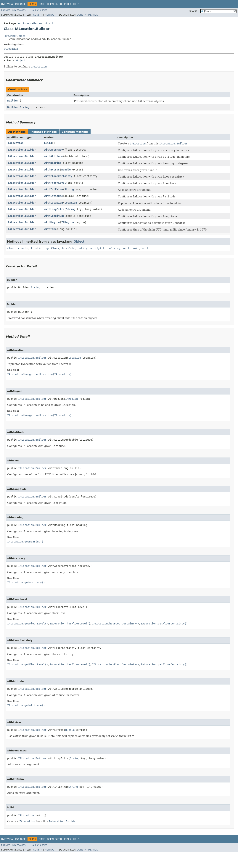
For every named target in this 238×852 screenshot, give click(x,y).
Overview (7, 4)
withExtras (52, 169)
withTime (50, 229)
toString (114, 248)
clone (11, 248)
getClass (52, 248)
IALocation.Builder (22, 149)
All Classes (39, 10)
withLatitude (53, 195)
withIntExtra (53, 189)
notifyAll (97, 248)
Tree (42, 4)
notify (82, 248)
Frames (5, 10)
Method (49, 15)
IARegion (67, 222)
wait (126, 248)
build (48, 142)
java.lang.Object (14, 35)
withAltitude (53, 156)
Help (76, 4)
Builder (12, 100)
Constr (37, 15)
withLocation (53, 202)
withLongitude (54, 215)
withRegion (52, 222)
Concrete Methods (75, 131)
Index (67, 4)
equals (23, 248)
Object (21, 60)
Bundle (66, 169)
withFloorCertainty (58, 176)
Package (20, 4)
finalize (37, 248)
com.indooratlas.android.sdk (35, 23)
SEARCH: (194, 11)
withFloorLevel (55, 182)
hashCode (68, 248)
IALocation (11, 48)
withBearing (52, 162)
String (24, 107)
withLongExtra (54, 209)
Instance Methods (43, 131)
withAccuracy (53, 149)
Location (71, 202)
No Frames (19, 10)
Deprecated (54, 4)
